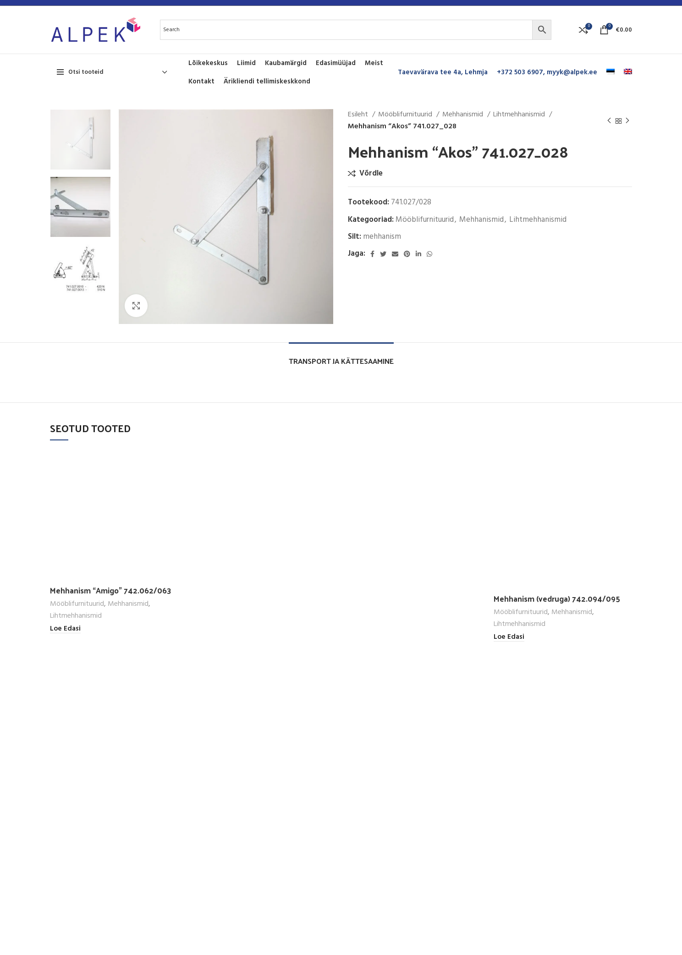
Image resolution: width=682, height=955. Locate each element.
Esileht (359, 115)
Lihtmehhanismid (520, 115)
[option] (80, 139)
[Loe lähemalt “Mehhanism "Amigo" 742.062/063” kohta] (65, 629)
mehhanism (382, 237)
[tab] (341, 356)
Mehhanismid (463, 115)
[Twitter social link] (383, 254)
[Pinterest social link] (407, 254)
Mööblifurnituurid (406, 115)
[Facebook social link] (372, 254)
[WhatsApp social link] (429, 254)
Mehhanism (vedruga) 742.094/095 (557, 598)
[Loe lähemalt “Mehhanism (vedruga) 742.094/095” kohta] (509, 637)
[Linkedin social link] (418, 254)
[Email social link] (395, 254)
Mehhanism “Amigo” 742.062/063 (110, 590)
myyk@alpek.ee (572, 72)
